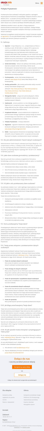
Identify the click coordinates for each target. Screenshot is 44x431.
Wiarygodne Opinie (29, 404)
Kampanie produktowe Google (32, 395)
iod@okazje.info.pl (23, 255)
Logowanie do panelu (9, 397)
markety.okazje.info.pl (11, 93)
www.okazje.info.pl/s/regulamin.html (15, 129)
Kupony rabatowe (29, 402)
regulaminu (17, 427)
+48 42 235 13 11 (7, 417)
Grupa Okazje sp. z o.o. (15, 425)
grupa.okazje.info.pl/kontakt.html (14, 352)
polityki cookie (26, 427)
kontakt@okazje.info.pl (23, 347)
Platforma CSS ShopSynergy (31, 397)
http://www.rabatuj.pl (25, 91)
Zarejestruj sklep (22, 367)
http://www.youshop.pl (17, 89)
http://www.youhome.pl (11, 91)
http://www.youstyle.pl (30, 89)
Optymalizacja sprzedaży (31, 400)
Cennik (4, 400)
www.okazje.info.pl (16, 79)
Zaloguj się (22, 375)
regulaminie (5, 36)
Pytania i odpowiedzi (8, 402)
